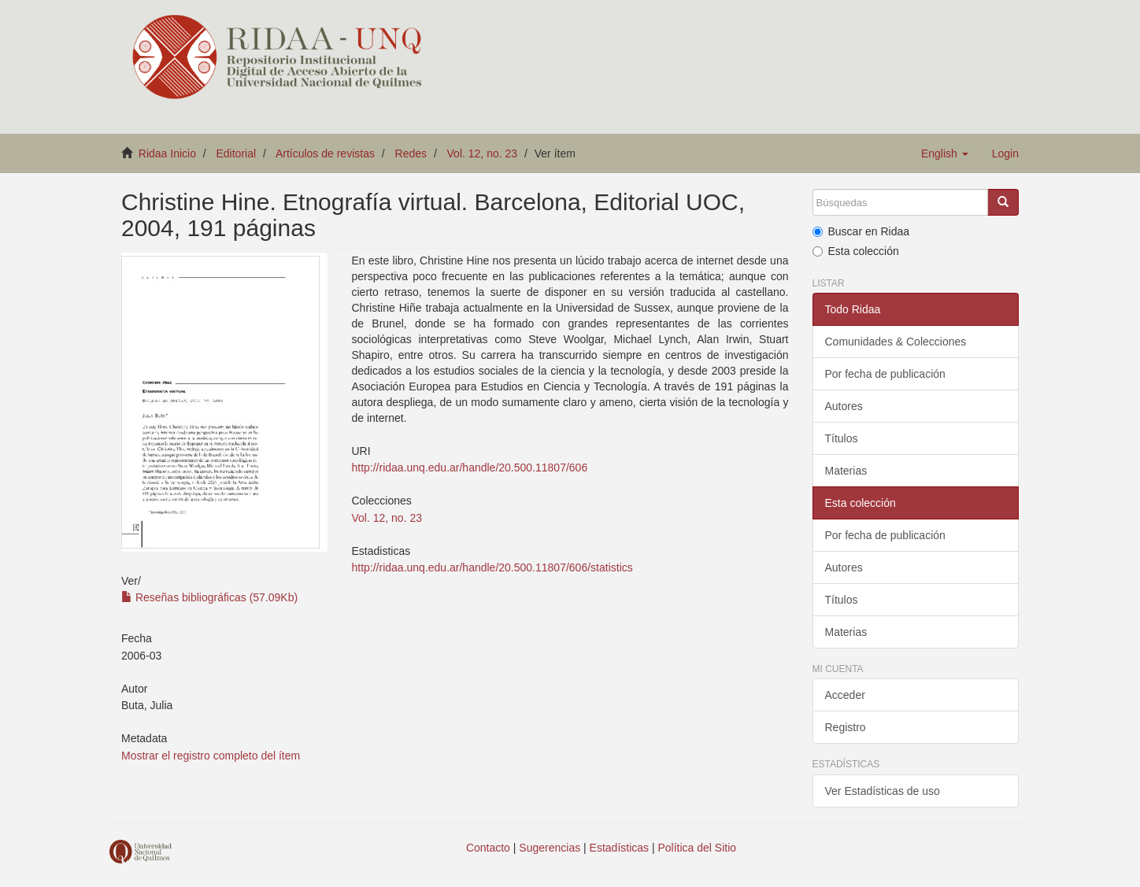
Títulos (841, 438)
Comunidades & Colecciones (896, 341)
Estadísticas (619, 847)
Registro (845, 727)
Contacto (488, 847)
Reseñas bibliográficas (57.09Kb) (209, 597)
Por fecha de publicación (885, 374)
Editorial (237, 153)
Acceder (845, 695)
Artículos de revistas (325, 153)
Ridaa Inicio (167, 153)
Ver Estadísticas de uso (882, 791)
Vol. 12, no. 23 (482, 153)
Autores (844, 406)
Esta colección (855, 251)
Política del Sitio (697, 847)
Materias (846, 470)
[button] (944, 153)
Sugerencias (549, 847)
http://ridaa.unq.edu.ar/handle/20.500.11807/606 (469, 467)
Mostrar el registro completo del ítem (210, 755)
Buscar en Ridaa (861, 231)
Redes (411, 153)
